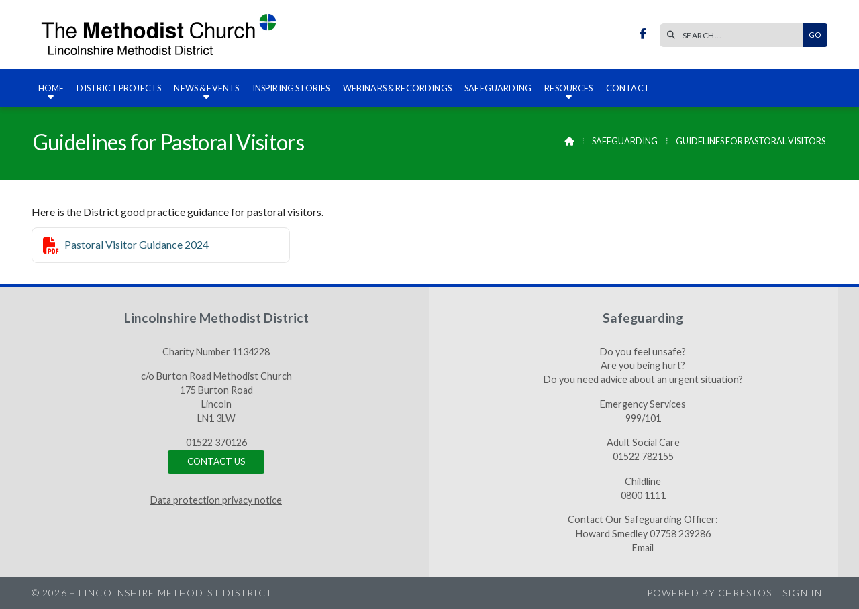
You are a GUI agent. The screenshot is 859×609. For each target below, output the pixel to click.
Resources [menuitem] (568, 87)
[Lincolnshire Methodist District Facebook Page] (643, 33)
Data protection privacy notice (216, 500)
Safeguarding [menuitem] (498, 87)
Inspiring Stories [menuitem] (291, 87)
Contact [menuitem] (628, 87)
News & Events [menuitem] (206, 87)
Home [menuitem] (51, 87)
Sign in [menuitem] (802, 592)
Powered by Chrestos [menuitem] (709, 592)
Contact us (216, 461)
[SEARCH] (734, 35)
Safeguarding (625, 140)
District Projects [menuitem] (119, 87)
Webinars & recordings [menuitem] (397, 87)
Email (643, 547)
